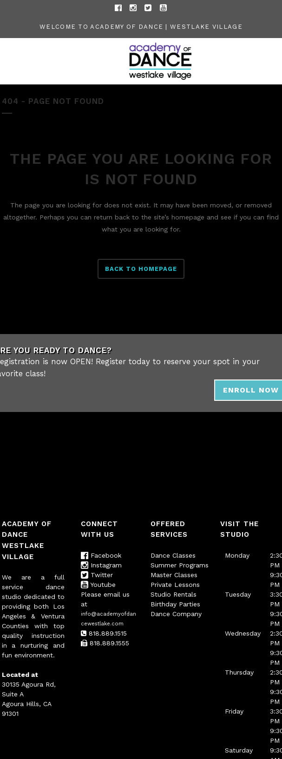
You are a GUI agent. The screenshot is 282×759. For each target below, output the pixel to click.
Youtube (98, 584)
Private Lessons (175, 584)
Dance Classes (173, 555)
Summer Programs (180, 565)
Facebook (101, 555)
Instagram (101, 565)
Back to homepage (141, 268)
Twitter (97, 575)
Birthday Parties (175, 604)
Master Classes (174, 575)
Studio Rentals (174, 594)
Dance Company (176, 613)
